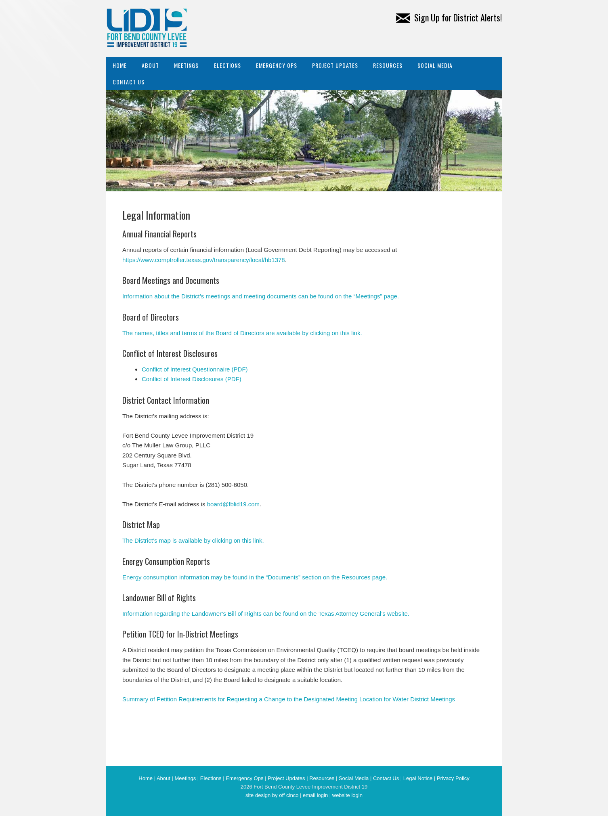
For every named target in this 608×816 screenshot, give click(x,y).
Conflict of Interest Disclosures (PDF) (191, 378)
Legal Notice (417, 778)
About (150, 65)
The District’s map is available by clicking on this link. (193, 540)
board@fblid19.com (233, 504)
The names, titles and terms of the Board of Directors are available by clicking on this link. (242, 332)
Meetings (186, 65)
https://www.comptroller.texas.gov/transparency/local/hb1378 (203, 259)
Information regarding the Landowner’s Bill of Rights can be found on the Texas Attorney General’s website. (265, 613)
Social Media (435, 65)
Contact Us (129, 82)
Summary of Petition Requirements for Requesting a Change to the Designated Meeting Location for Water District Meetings (288, 699)
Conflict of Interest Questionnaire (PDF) (195, 369)
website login (347, 795)
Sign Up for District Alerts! (449, 17)
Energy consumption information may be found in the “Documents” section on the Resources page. (254, 577)
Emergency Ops (276, 65)
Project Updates (335, 65)
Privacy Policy (453, 778)
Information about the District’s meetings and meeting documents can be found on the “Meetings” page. (260, 296)
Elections (227, 65)
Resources (388, 65)
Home (120, 65)
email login (315, 795)
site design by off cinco (271, 795)
